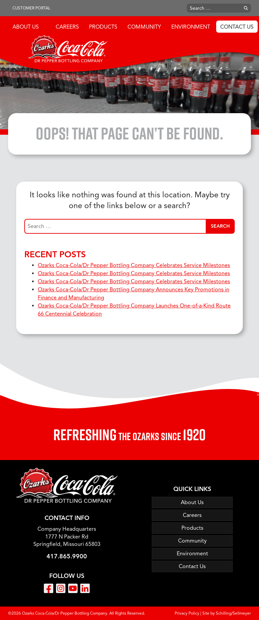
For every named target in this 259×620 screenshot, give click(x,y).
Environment (190, 27)
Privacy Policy (187, 613)
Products (103, 27)
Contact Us (237, 27)
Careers (67, 27)
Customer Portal (31, 7)
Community (144, 27)
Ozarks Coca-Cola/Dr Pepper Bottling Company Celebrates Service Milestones (134, 265)
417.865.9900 (67, 556)
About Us (25, 27)
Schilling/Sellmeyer (233, 613)
